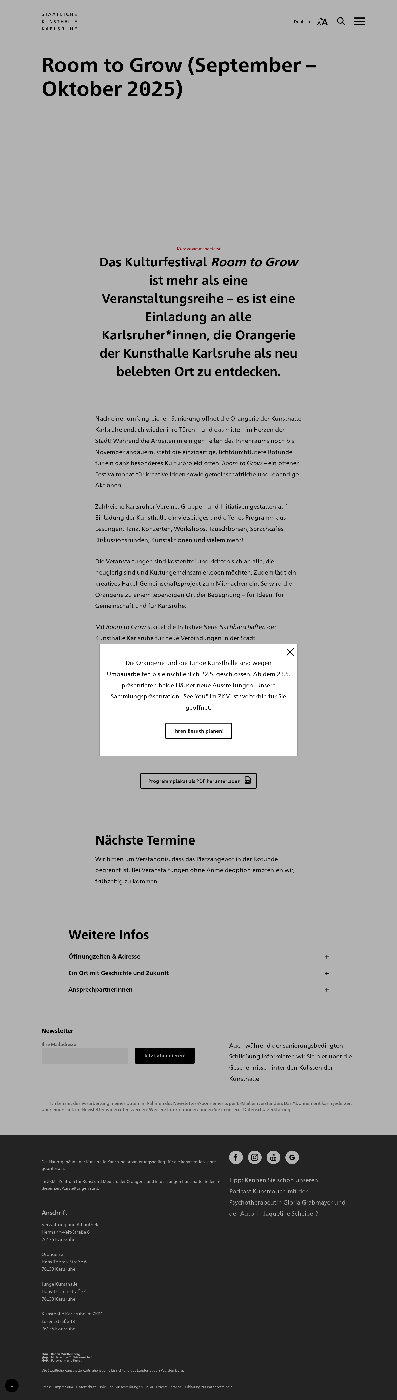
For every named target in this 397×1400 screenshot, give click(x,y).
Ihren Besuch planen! (198, 730)
